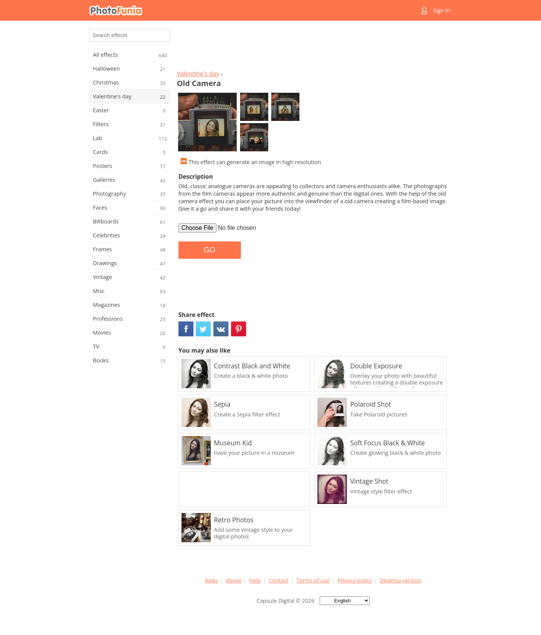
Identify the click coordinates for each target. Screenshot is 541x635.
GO (209, 250)
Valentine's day (198, 73)
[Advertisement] (313, 47)
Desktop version (400, 580)
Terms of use (312, 580)
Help (255, 580)
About (233, 580)
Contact (279, 580)
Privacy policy (354, 580)
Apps (211, 580)
